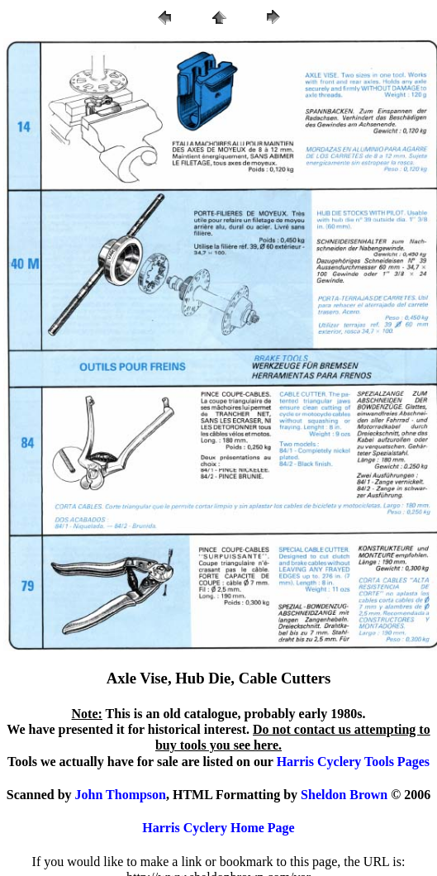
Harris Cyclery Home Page (218, 828)
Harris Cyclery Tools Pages (353, 762)
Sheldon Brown (344, 795)
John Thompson (120, 795)
